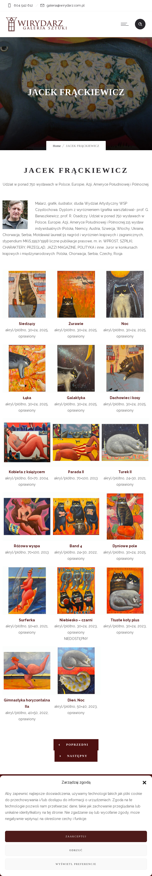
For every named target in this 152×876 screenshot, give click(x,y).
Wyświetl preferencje (76, 864)
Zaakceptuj (76, 836)
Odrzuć (76, 850)
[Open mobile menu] (126, 24)
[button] (144, 782)
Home (57, 146)
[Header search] (140, 24)
